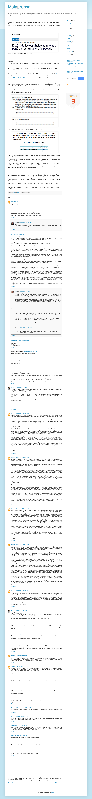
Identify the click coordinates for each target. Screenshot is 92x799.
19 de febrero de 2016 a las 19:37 (25, 291)
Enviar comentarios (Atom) (18, 784)
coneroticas (13, 688)
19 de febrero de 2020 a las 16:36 (20, 743)
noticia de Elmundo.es (44, 30)
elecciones (69, 41)
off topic (68, 47)
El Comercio (59, 73)
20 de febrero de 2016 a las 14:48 (25, 327)
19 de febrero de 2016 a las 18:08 (25, 222)
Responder (13, 206)
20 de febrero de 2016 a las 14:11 (22, 369)
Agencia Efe (36, 75)
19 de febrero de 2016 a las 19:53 (22, 340)
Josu (16, 222)
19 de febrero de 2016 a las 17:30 (20, 201)
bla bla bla (69, 33)
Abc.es (18, 75)
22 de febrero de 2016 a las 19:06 (20, 406)
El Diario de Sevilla (17, 77)
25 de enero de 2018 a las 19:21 (24, 698)
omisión (68, 48)
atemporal (13, 655)
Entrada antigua (58, 782)
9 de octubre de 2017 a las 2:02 (22, 655)
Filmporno (13, 735)
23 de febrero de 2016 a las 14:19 (22, 413)
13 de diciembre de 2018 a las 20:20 (24, 707)
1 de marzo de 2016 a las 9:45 (21, 610)
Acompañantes (14, 634)
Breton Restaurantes (15, 751)
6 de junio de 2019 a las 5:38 (21, 735)
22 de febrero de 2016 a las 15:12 (21, 387)
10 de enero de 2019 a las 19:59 (22, 716)
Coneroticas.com (14, 678)
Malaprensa (19, 7)
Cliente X (13, 387)
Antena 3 (22, 75)
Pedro (12, 201)
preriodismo (69, 50)
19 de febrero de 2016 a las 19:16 (18, 234)
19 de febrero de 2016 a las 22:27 (25, 308)
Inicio (36, 782)
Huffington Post (26, 77)
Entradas (69, 84)
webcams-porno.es (15, 644)
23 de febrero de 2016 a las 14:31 (22, 590)
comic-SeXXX (14, 725)
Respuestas (15, 220)
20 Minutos (14, 75)
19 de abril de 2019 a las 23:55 (23, 725)
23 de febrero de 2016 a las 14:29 (22, 508)
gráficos (68, 45)
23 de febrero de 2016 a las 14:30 (22, 544)
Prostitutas (13, 340)
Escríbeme (69, 23)
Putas (12, 743)
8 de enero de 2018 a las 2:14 (22, 688)
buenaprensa (69, 35)
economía (69, 38)
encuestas (69, 42)
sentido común (70, 53)
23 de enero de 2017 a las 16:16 (24, 623)
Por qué (68, 20)
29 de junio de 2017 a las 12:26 (24, 634)
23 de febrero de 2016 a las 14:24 (22, 457)
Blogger (52, 792)
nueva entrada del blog (30, 188)
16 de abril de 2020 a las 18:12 (26, 751)
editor (72, 21)
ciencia (68, 36)
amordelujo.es (14, 698)
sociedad (69, 54)
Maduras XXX (14, 707)
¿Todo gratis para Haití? (71, 66)
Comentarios (70, 87)
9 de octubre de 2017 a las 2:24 (22, 666)
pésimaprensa (70, 51)
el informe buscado (55, 87)
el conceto (69, 39)
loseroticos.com (14, 623)
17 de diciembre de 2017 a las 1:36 (25, 678)
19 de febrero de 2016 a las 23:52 (22, 359)
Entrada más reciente (12, 782)
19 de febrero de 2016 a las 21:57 (30, 351)
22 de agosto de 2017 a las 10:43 (26, 644)
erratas (68, 44)
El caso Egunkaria (70, 69)
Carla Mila (13, 716)
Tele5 (31, 77)
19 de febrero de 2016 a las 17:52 (22, 210)
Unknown (13, 413)
